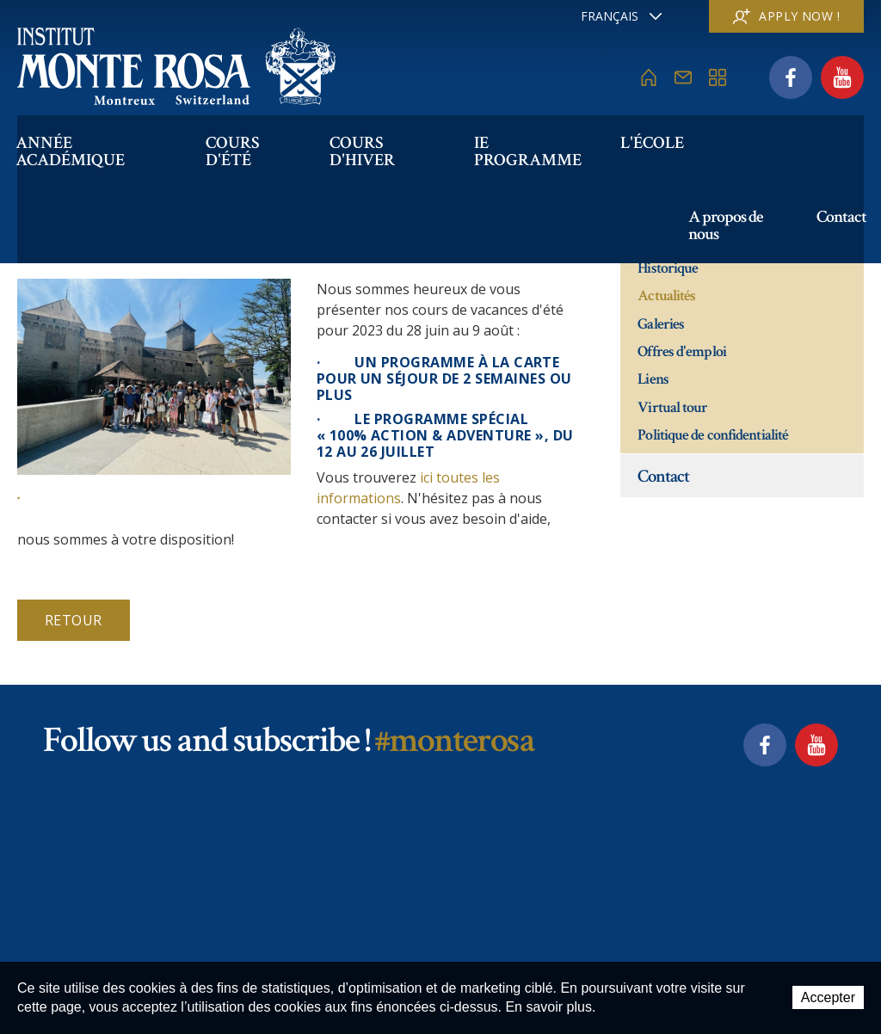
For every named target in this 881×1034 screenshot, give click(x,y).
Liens (653, 379)
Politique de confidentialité (713, 435)
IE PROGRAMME (553, 142)
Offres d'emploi (682, 351)
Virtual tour (672, 407)
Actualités (666, 295)
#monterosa (453, 740)
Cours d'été (264, 142)
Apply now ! (786, 16)
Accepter (828, 998)
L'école (673, 142)
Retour (73, 620)
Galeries (661, 324)
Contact (839, 202)
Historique (668, 268)
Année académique (102, 142)
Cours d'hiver (403, 142)
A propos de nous (734, 202)
